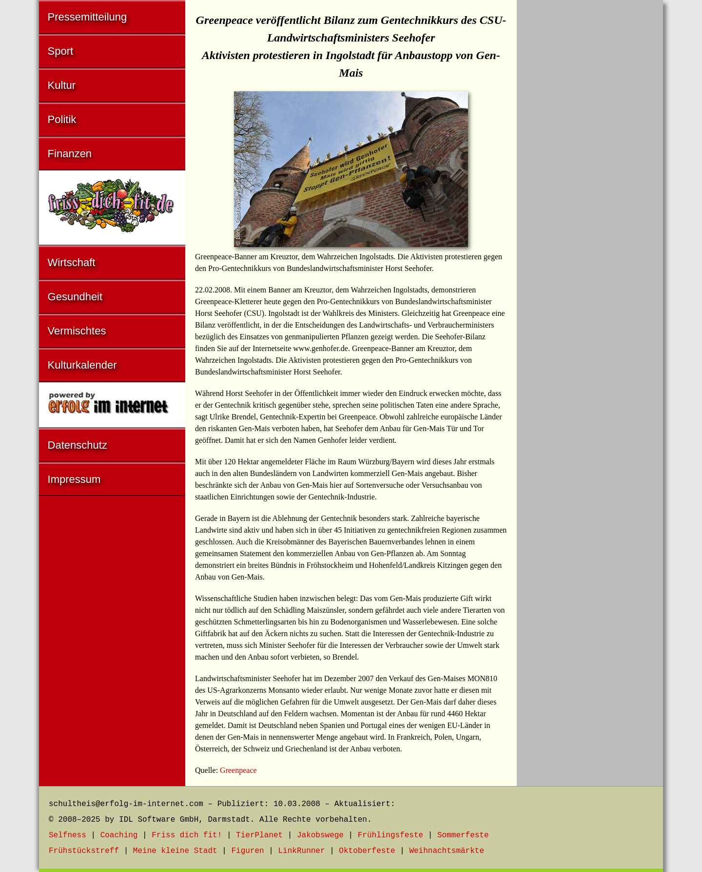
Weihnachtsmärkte (446, 851)
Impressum (74, 479)
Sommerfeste (463, 835)
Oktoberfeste (367, 851)
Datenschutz (77, 445)
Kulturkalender (82, 365)
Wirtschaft (72, 262)
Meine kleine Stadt (175, 851)
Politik (62, 119)
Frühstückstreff (84, 851)
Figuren (247, 851)
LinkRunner (301, 851)
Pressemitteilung (87, 17)
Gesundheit (75, 297)
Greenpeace (238, 770)
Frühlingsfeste (390, 835)
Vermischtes (77, 331)
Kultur (62, 85)
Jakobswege (320, 835)
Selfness (67, 835)
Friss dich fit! (187, 835)
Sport (61, 51)
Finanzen (70, 153)
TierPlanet (259, 835)
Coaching (119, 835)
